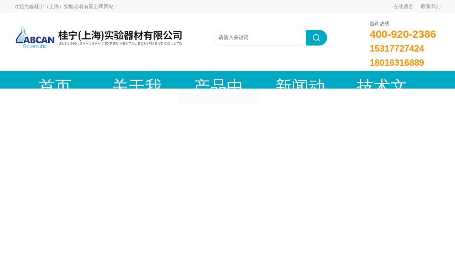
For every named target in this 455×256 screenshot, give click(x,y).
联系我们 (431, 6)
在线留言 (403, 6)
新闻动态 (200, 79)
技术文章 (254, 79)
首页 (41, 79)
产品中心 (147, 79)
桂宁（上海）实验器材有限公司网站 (74, 6)
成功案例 (307, 79)
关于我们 (94, 79)
